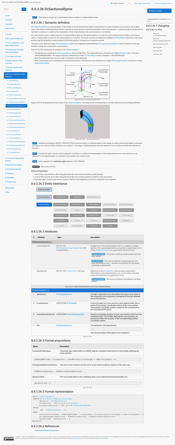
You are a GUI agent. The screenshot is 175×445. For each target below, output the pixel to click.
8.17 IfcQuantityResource (14, 138)
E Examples (9, 178)
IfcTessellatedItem (77, 226)
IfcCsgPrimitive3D (61, 210)
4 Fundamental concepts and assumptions (14, 51)
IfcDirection (94, 210)
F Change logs (10, 182)
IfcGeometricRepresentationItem (45, 197)
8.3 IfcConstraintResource (14, 88)
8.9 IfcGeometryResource (14, 109)
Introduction (9, 28)
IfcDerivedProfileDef (42, 63)
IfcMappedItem (60, 197)
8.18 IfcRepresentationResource (16, 141)
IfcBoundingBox (93, 204)
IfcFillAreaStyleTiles (61, 215)
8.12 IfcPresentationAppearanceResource (17, 120)
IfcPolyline (123, 53)
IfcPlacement (126, 215)
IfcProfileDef (120, 38)
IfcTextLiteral (93, 226)
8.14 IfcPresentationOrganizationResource (17, 127)
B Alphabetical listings (13, 165)
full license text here (78, 439)
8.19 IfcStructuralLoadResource (16, 145)
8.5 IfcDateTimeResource (14, 95)
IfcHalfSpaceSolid (94, 215)
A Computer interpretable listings (14, 159)
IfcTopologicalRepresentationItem (94, 197)
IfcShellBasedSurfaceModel (110, 220)
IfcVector (110, 226)
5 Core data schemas (13, 56)
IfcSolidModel (126, 220)
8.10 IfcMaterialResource (14, 113)
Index (7, 192)
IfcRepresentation (102, 250)
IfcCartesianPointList (110, 204)
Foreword (8, 24)
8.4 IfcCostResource (12, 91)
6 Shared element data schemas (13, 62)
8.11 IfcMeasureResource (14, 116)
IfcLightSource (110, 215)
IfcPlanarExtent (61, 220)
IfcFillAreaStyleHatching (126, 210)
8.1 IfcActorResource (13, 80)
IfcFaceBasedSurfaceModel (110, 210)
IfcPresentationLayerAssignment (69, 248)
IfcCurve (77, 210)
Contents (8, 20)
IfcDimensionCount (64, 325)
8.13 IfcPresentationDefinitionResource (17, 123)
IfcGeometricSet (77, 215)
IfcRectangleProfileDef (119, 61)
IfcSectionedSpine (40, 27)
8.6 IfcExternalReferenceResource (16, 98)
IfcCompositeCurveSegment (108, 44)
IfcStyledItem (77, 197)
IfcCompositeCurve (62, 44)
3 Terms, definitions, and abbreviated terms (14, 44)
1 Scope (8, 34)
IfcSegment (94, 220)
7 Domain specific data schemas (14, 68)
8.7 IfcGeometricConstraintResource (17, 102)
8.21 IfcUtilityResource (13, 152)
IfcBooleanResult (77, 204)
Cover (7, 16)
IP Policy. (105, 439)
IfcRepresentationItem (44, 189)
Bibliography (10, 188)
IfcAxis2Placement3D (75, 314)
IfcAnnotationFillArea (61, 204)
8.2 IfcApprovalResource (14, 84)
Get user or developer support (162, 3)
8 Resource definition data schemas (15, 75)
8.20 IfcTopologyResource (14, 149)
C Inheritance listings (13, 169)
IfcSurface (61, 226)
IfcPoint (77, 220)
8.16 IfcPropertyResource (14, 134)
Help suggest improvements (142, 3)
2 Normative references (14, 39)
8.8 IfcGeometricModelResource (16, 105)
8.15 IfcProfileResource (13, 131)
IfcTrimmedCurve (91, 56)
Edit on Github (155, 11)
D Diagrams (9, 173)
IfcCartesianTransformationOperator (127, 204)
